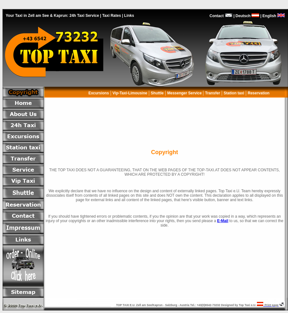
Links (129, 15)
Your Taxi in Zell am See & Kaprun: (37, 15)
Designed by (230, 305)
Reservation (259, 93)
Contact (217, 16)
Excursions (98, 93)
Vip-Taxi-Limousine (130, 93)
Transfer (212, 93)
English (274, 16)
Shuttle (157, 93)
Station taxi (234, 93)
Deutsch (246, 16)
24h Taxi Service (84, 15)
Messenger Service (185, 93)
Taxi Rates (111, 15)
